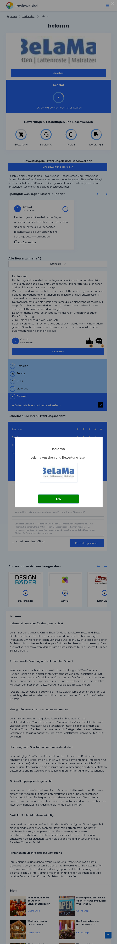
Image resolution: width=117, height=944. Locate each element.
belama (58, 449)
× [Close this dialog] (113, 4)
